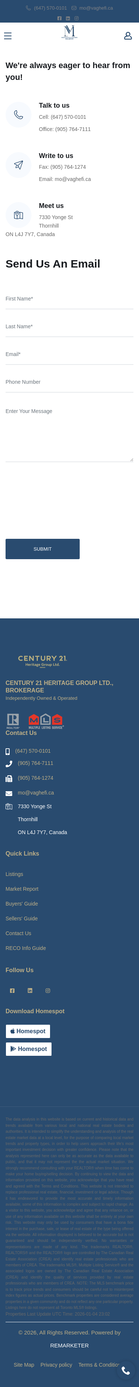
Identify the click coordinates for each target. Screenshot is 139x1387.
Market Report (22, 889)
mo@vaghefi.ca (92, 8)
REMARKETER (69, 1345)
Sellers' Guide (22, 918)
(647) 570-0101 (46, 8)
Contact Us (18, 933)
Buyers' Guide (22, 904)
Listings (14, 874)
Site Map (24, 1365)
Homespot (28, 1031)
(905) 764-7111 (35, 763)
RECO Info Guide (26, 948)
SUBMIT (42, 549)
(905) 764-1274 (35, 778)
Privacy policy (56, 1365)
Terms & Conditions (101, 1365)
